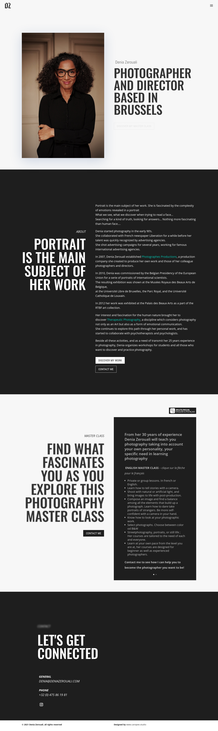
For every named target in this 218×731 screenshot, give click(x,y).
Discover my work (110, 360)
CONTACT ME (106, 369)
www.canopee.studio (136, 724)
